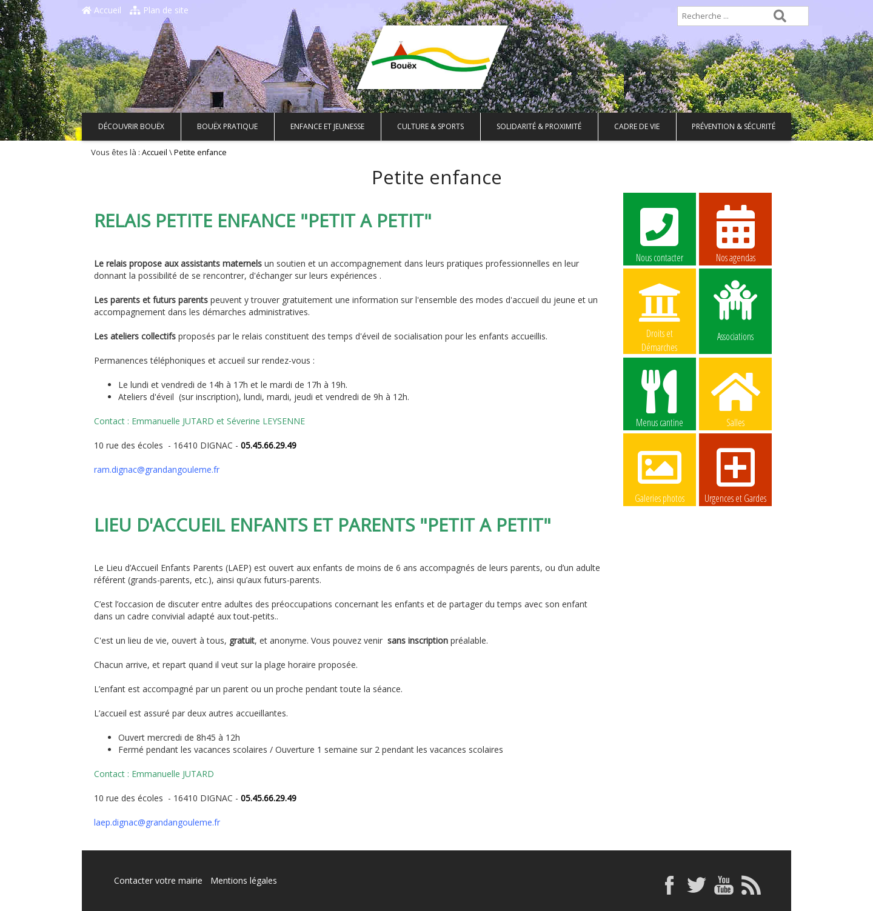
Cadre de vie (637, 126)
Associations (735, 309)
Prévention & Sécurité (733, 126)
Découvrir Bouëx (131, 126)
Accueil (101, 10)
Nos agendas (735, 233)
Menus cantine (659, 398)
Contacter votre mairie (158, 880)
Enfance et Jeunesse (327, 126)
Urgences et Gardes (735, 474)
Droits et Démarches (659, 309)
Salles (735, 398)
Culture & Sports (430, 126)
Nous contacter (659, 233)
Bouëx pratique (227, 126)
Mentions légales (243, 880)
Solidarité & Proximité (539, 126)
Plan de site (159, 10)
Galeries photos (659, 474)
